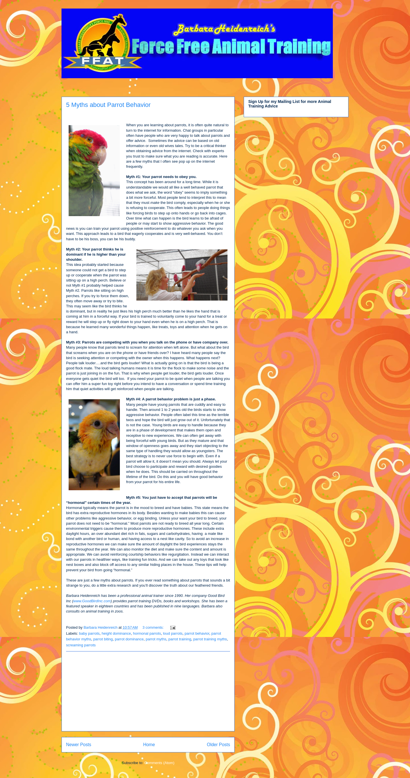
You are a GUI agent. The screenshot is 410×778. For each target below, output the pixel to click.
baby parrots (89, 633)
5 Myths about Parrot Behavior (108, 104)
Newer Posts (78, 744)
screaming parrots (81, 645)
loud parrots (173, 633)
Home (149, 744)
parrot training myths (210, 639)
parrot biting (103, 639)
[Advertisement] (148, 691)
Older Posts (218, 744)
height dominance (116, 633)
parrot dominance (129, 639)
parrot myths (156, 639)
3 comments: (154, 627)
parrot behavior (196, 633)
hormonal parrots (147, 633)
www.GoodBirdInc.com (92, 601)
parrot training (179, 639)
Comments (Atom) (159, 763)
